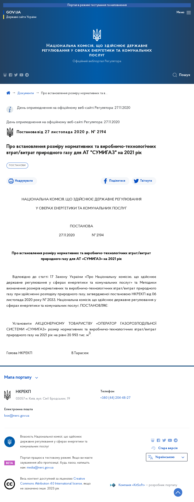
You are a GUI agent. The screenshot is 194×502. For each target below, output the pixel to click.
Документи (25, 93)
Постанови (17, 165)
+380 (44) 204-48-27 (115, 398)
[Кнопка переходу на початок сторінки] (178, 492)
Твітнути (146, 180)
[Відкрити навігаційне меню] (189, 12)
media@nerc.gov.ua (40, 467)
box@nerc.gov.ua (16, 415)
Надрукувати (24, 180)
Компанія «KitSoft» (132, 485)
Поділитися (117, 180)
